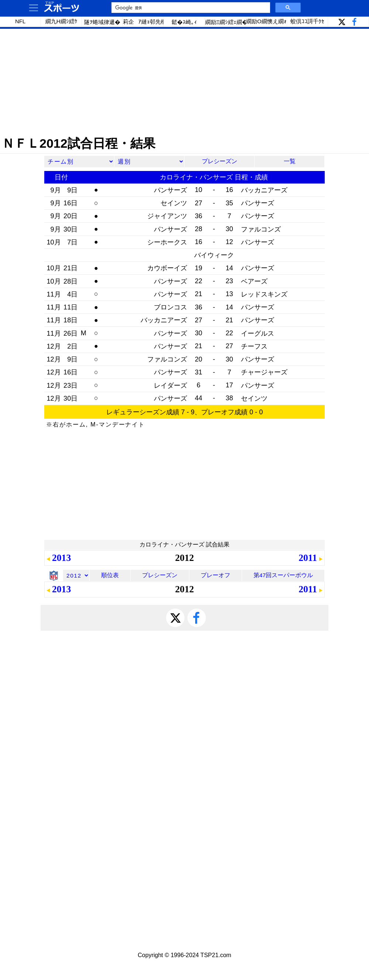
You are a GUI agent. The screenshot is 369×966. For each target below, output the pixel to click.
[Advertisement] (184, 82)
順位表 (110, 575)
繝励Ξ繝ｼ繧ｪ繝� (225, 22)
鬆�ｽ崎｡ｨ (184, 22)
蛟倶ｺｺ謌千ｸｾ (307, 21)
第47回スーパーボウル (283, 575)
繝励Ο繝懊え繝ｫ (266, 21)
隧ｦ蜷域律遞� (102, 22)
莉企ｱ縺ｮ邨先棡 (143, 21)
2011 (308, 557)
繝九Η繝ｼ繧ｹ (61, 21)
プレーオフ (215, 575)
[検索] (190, 7)
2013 (61, 557)
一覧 (290, 161)
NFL (20, 21)
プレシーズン (219, 161)
